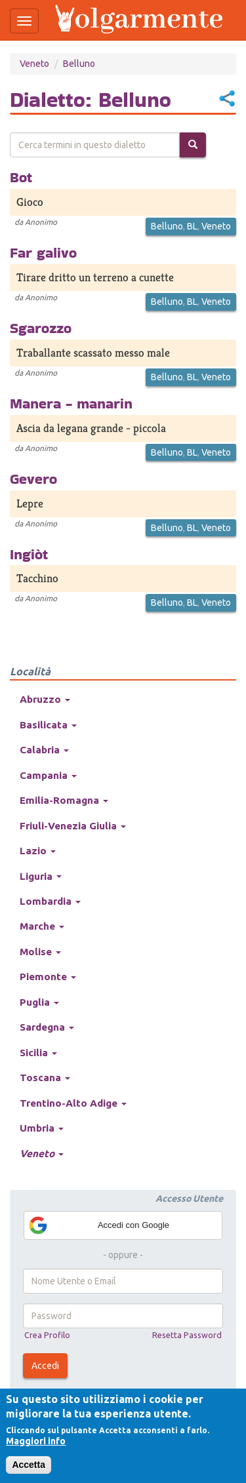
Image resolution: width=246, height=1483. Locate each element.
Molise (40, 951)
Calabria (44, 749)
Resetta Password (187, 1334)
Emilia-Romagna (64, 800)
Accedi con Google (98, 1225)
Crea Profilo (47, 1334)
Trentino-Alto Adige (73, 1103)
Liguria (41, 876)
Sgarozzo (41, 327)
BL (192, 226)
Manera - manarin (71, 403)
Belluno (79, 63)
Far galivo (43, 252)
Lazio (38, 850)
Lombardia (50, 901)
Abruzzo (45, 699)
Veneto (34, 63)
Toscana (45, 1077)
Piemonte (48, 976)
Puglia (39, 1002)
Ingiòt (29, 554)
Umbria (42, 1128)
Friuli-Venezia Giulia (73, 825)
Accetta (28, 1464)
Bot (21, 177)
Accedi (45, 1365)
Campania (48, 775)
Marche (42, 926)
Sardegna (47, 1027)
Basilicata (48, 724)
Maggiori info (36, 1441)
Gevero (33, 478)
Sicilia (38, 1052)
